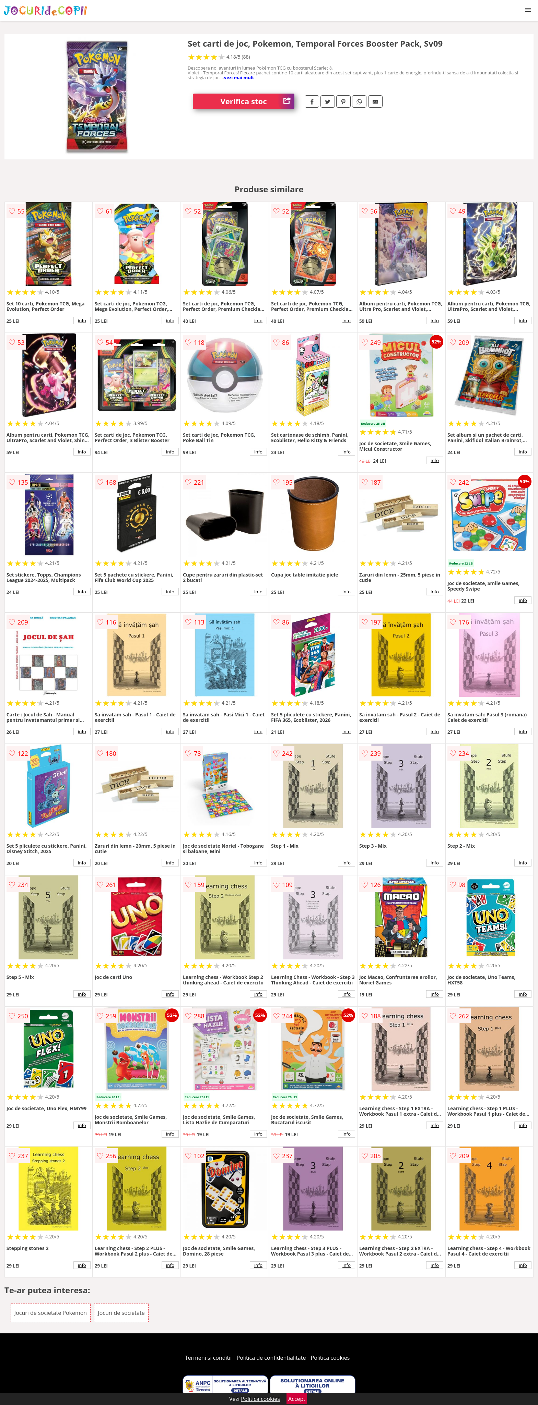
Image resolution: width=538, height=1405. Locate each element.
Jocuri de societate (121, 1313)
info (82, 320)
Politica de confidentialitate (271, 1357)
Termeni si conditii (208, 1357)
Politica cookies (330, 1357)
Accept (296, 1399)
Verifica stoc (257, 101)
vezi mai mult (239, 77)
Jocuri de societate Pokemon (50, 1313)
